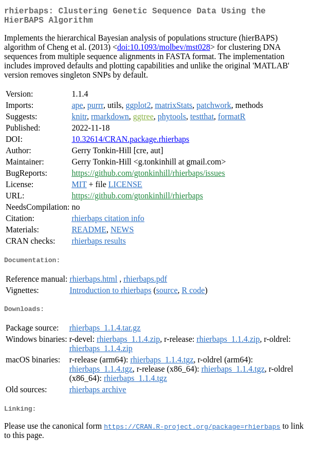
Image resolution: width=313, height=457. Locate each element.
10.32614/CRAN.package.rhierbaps (130, 143)
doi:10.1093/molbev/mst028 (163, 51)
